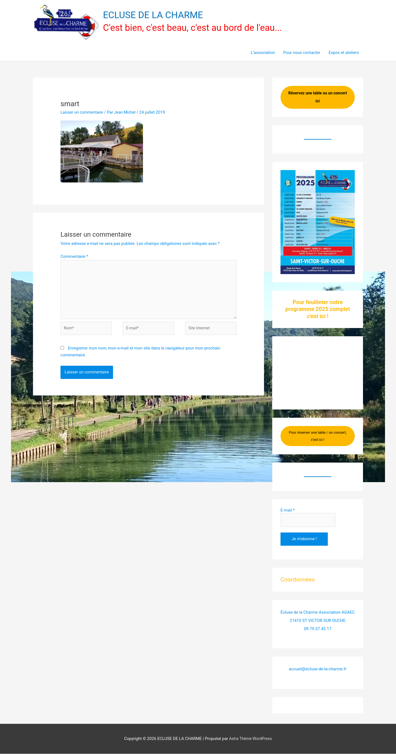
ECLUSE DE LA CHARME (155, 15)
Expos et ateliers (344, 52)
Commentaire (74, 256)
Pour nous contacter (301, 52)
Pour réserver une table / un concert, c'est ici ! (317, 436)
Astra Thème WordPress (250, 738)
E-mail (287, 510)
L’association (263, 52)
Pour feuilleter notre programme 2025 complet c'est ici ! (317, 309)
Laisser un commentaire (83, 112)
